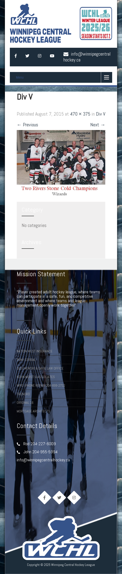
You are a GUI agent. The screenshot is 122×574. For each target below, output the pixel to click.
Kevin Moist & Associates (36, 377)
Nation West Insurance (34, 351)
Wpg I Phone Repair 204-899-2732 (41, 385)
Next (97, 124)
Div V (100, 114)
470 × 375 (80, 114)
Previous (27, 124)
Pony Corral (26, 360)
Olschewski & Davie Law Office (40, 368)
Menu (20, 77)
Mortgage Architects (33, 411)
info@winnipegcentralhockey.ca (87, 57)
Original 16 (25, 402)
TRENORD (23, 394)
